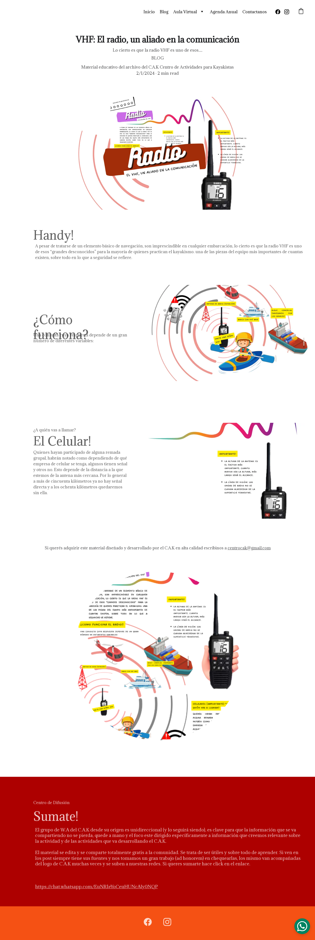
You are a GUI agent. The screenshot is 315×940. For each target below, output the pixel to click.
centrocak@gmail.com (243, 547)
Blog (164, 12)
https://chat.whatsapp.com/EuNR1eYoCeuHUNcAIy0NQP (100, 885)
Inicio (149, 12)
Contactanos (254, 12)
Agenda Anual (223, 12)
